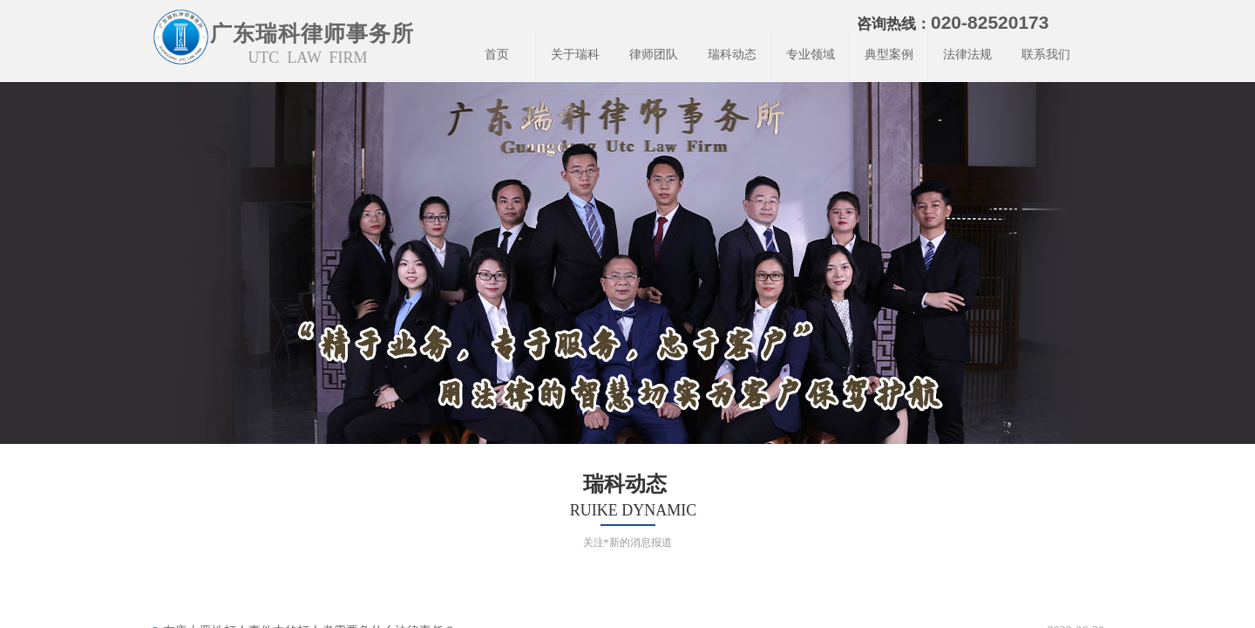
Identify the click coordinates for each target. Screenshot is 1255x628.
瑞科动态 (732, 54)
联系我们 (1045, 54)
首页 (497, 54)
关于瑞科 (575, 54)
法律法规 (967, 54)
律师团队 (653, 54)
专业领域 (810, 54)
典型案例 (889, 54)
